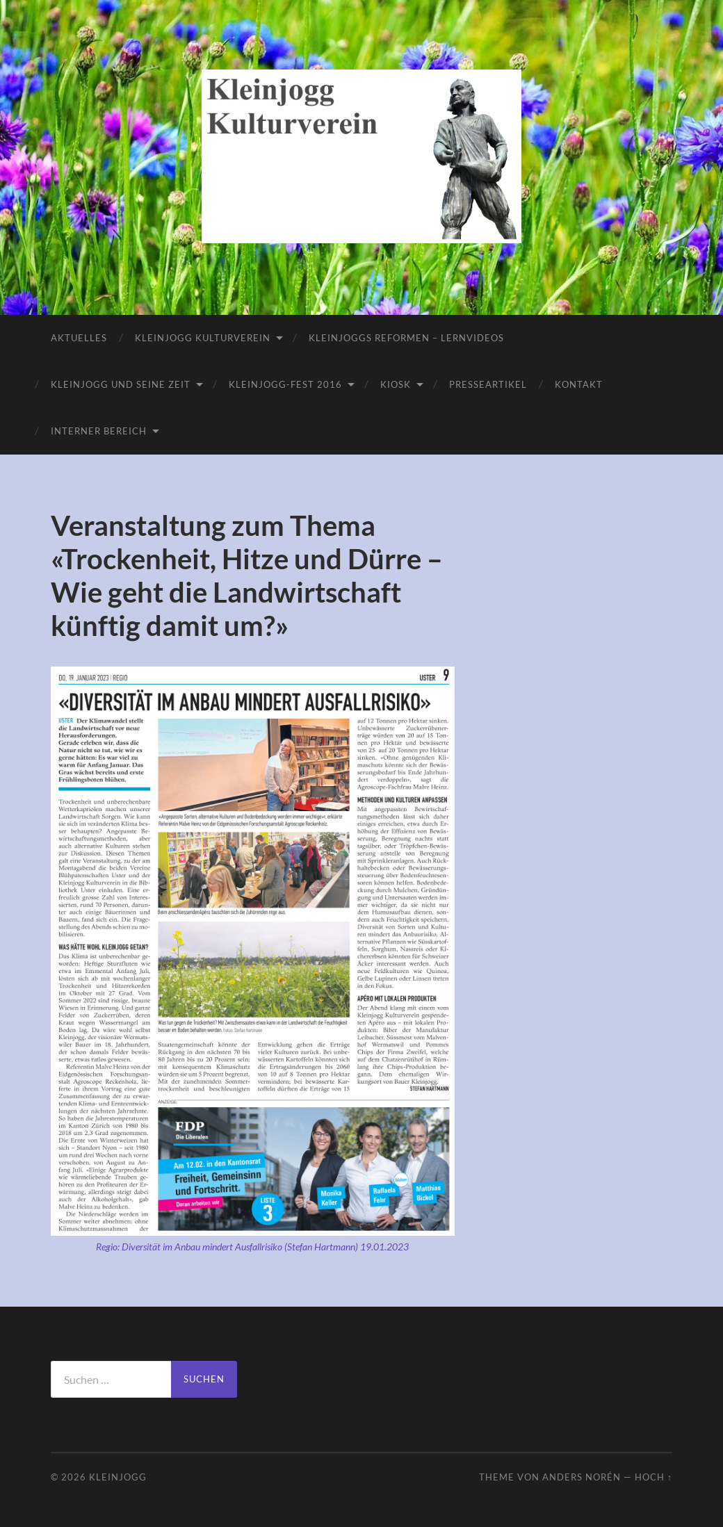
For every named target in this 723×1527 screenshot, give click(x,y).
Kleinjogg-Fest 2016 (285, 384)
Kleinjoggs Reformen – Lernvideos (406, 337)
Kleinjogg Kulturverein (202, 337)
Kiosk (395, 384)
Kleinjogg (118, 1477)
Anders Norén (581, 1477)
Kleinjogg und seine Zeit (120, 384)
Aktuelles (79, 337)
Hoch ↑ (653, 1477)
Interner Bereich (99, 430)
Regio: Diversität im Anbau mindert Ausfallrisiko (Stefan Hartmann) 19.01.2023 (252, 1246)
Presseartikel (488, 384)
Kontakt (579, 384)
